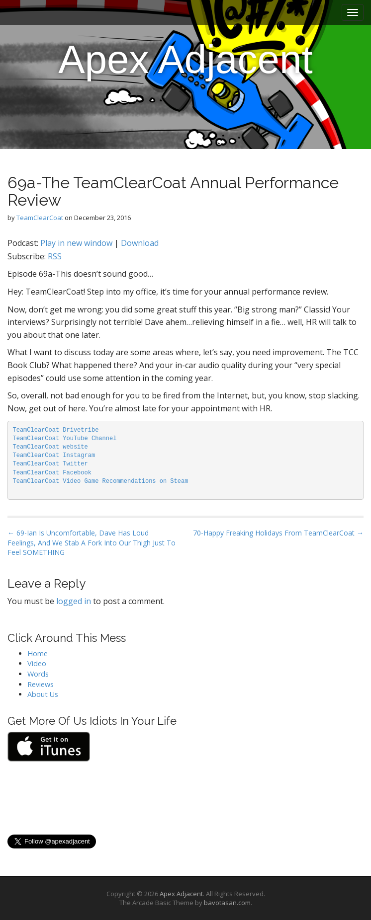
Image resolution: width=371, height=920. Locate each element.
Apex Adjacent (185, 59)
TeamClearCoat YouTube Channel (65, 438)
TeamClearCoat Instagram (54, 455)
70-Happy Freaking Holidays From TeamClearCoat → (278, 532)
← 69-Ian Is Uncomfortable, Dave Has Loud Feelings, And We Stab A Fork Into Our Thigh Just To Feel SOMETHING (91, 542)
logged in (73, 601)
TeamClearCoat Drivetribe (56, 430)
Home (37, 653)
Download (140, 242)
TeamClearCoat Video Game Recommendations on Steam (100, 481)
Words (38, 674)
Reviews (40, 684)
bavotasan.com (227, 902)
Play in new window (76, 242)
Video (36, 663)
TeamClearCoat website (50, 447)
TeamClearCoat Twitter (50, 463)
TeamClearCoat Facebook (52, 472)
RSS (55, 256)
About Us (42, 694)
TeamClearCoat (39, 217)
